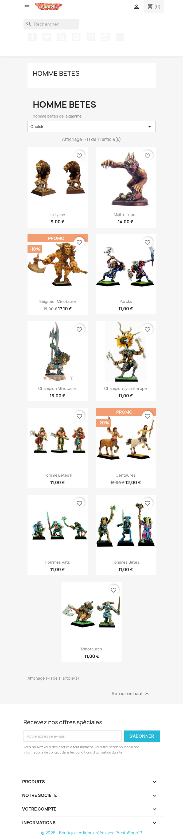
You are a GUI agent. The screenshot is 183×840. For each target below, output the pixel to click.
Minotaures (91, 648)
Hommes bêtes (125, 562)
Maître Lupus (126, 214)
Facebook (32, 37)
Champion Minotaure (57, 388)
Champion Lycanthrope (125, 388)
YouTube (76, 37)
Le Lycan (57, 214)
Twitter (46, 37)
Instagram (105, 37)
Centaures (126, 475)
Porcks (125, 301)
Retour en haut (131, 694)
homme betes (56, 73)
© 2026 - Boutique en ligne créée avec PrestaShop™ (91, 833)
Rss (61, 37)
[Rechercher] (51, 24)
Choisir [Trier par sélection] (91, 126)
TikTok (120, 37)
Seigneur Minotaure (57, 301)
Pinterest (91, 37)
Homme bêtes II (58, 475)
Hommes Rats (57, 562)
